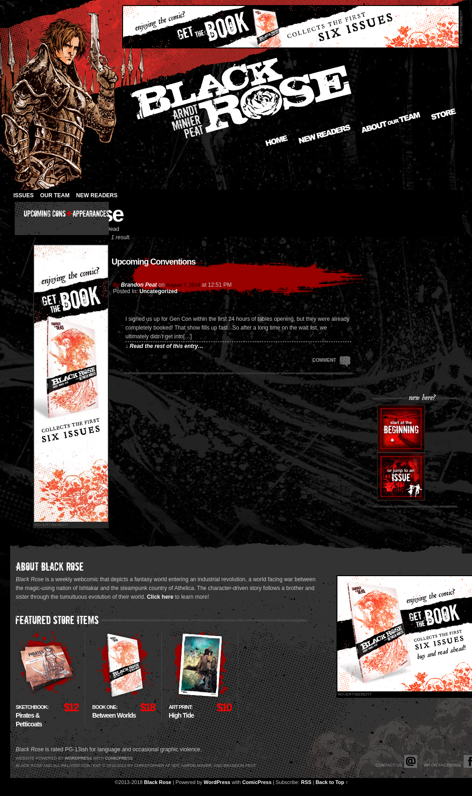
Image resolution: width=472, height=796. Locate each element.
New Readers (324, 134)
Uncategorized (158, 291)
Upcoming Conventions (153, 261)
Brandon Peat (139, 285)
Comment (331, 359)
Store (444, 114)
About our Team (391, 122)
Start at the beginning (401, 429)
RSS (306, 782)
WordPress (217, 782)
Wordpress (78, 758)
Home (276, 140)
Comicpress (119, 758)
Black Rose (157, 782)
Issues (23, 195)
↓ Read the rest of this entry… (164, 346)
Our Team (55, 195)
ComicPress (256, 782)
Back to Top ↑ (332, 782)
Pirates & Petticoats (32, 716)
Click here (160, 597)
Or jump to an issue (401, 477)
